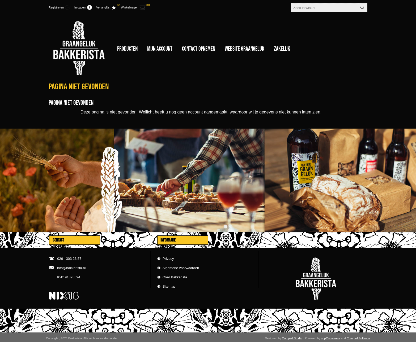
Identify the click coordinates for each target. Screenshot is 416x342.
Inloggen (80, 7)
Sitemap (169, 284)
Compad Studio (292, 336)
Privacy (168, 256)
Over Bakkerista (175, 275)
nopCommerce (330, 336)
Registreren (56, 7)
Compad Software (358, 336)
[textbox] (324, 7)
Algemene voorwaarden (181, 265)
